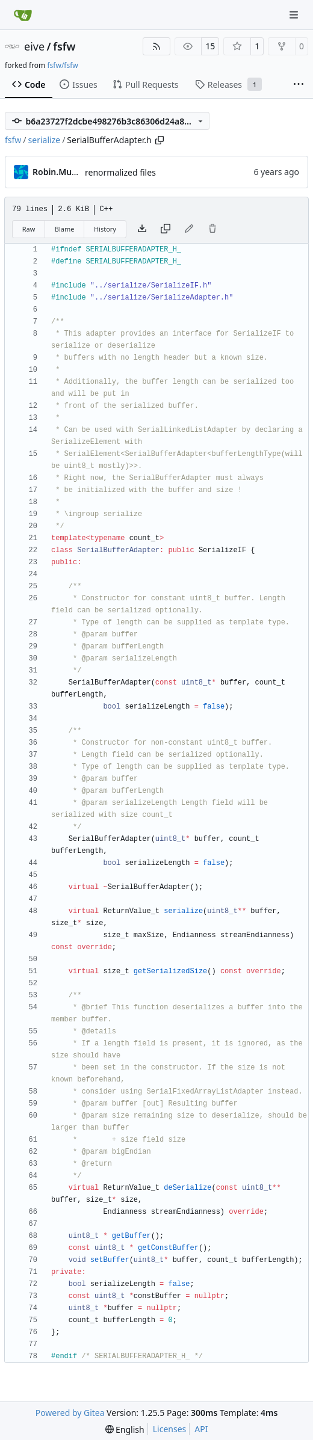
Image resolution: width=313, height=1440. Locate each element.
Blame (65, 228)
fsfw (64, 46)
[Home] (23, 15)
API (201, 1429)
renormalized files (120, 172)
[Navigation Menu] (295, 15)
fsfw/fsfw (62, 65)
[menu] (124, 1429)
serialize (44, 140)
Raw (29, 228)
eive (34, 46)
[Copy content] (165, 229)
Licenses (170, 1429)
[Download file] (142, 229)
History (105, 228)
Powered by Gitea (70, 1412)
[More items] (298, 85)
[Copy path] (159, 140)
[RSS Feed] (156, 46)
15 (210, 46)
